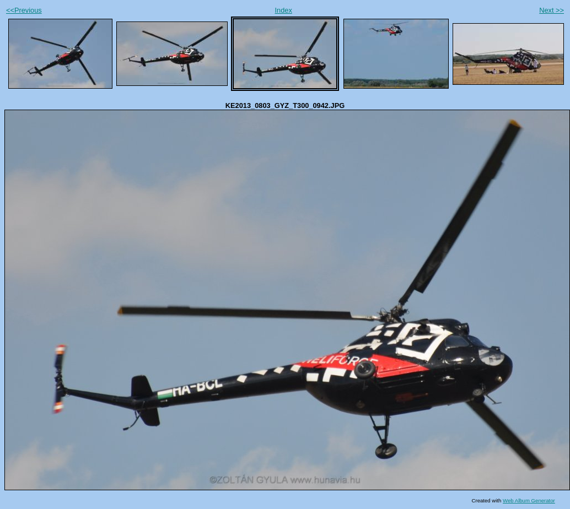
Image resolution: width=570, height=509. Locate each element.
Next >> (551, 10)
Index (283, 10)
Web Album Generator (529, 500)
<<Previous (24, 10)
